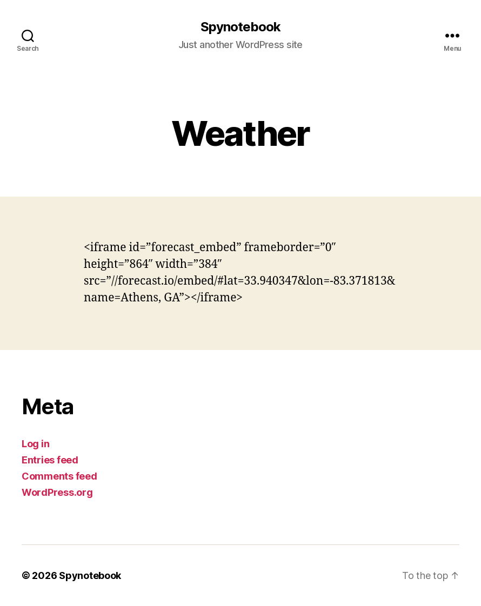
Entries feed (50, 460)
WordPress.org (57, 492)
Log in (35, 443)
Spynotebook (240, 27)
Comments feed (59, 476)
